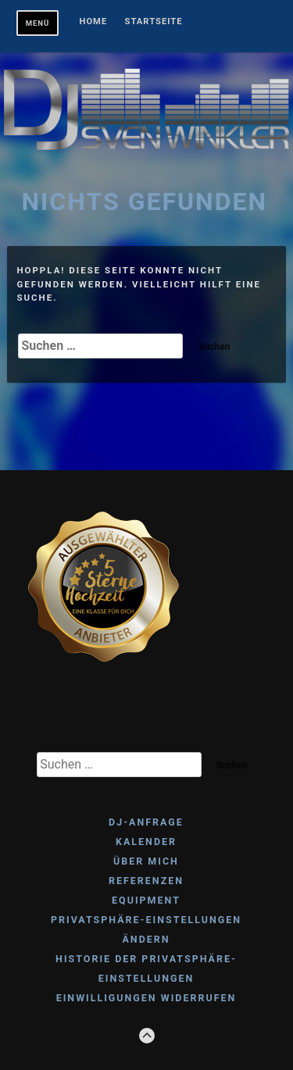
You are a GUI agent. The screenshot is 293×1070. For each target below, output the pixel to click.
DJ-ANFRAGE (146, 822)
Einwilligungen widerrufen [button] (146, 998)
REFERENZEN (146, 880)
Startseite (154, 22)
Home (94, 22)
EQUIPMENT (146, 900)
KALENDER (146, 841)
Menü (38, 23)
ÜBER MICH (146, 861)
